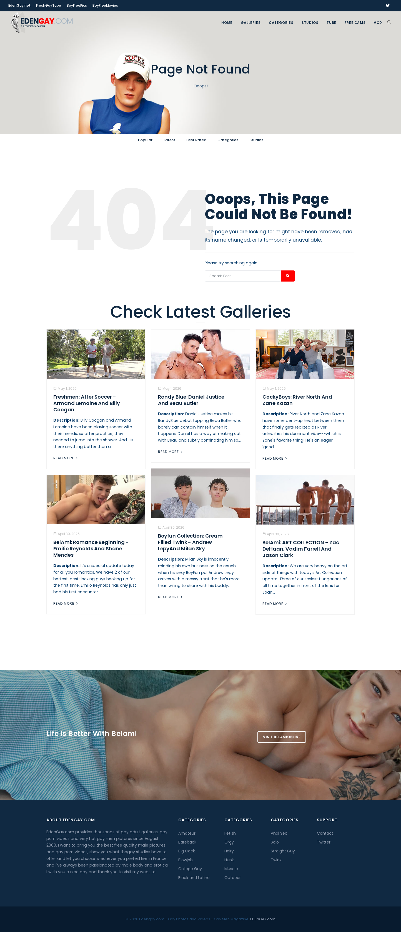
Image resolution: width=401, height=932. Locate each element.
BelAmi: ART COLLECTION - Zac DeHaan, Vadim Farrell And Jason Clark (300, 549)
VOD (378, 22)
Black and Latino (194, 877)
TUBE (331, 22)
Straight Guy (283, 851)
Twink (276, 860)
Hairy (229, 851)
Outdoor (232, 877)
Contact (325, 833)
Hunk (229, 860)
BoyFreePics (77, 5)
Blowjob (185, 860)
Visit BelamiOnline (281, 737)
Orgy (229, 842)
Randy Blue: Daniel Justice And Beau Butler (191, 400)
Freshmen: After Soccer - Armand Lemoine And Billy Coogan (86, 403)
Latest (169, 140)
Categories (281, 22)
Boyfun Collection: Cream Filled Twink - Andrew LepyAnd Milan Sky (190, 542)
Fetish (230, 833)
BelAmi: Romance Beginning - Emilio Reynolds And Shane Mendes (91, 548)
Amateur (187, 833)
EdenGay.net (19, 5)
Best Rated (196, 140)
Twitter (323, 842)
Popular (145, 140)
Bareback (187, 842)
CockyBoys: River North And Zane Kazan (297, 400)
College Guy (190, 869)
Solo (275, 842)
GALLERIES (250, 22)
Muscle (231, 869)
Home (226, 22)
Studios (310, 22)
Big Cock (186, 851)
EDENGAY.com (262, 919)
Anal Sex (279, 833)
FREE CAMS (355, 22)
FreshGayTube (48, 5)
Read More (66, 458)
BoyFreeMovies (105, 5)
